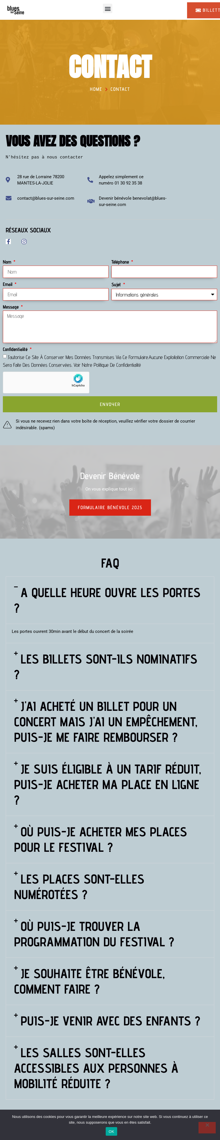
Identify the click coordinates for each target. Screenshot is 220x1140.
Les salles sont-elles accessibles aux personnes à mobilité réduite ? (96, 1068)
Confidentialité (16, 349)
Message (11, 307)
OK (111, 1131)
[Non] (207, 1127)
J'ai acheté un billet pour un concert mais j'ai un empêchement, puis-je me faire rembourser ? (105, 722)
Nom (8, 262)
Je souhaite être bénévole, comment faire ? (89, 981)
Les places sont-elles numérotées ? (79, 887)
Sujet (116, 284)
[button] (107, 8)
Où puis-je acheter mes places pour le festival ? (100, 839)
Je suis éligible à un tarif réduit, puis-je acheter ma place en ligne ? (107, 785)
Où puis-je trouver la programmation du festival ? (94, 934)
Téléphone (120, 262)
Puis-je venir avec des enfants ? (110, 1021)
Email (8, 284)
